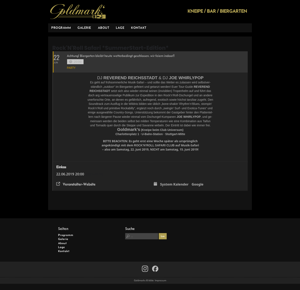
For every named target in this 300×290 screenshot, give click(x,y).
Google (198, 184)
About (103, 27)
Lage (120, 27)
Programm (61, 27)
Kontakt (138, 27)
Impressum (160, 280)
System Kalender (174, 184)
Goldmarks (78, 11)
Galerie (84, 27)
